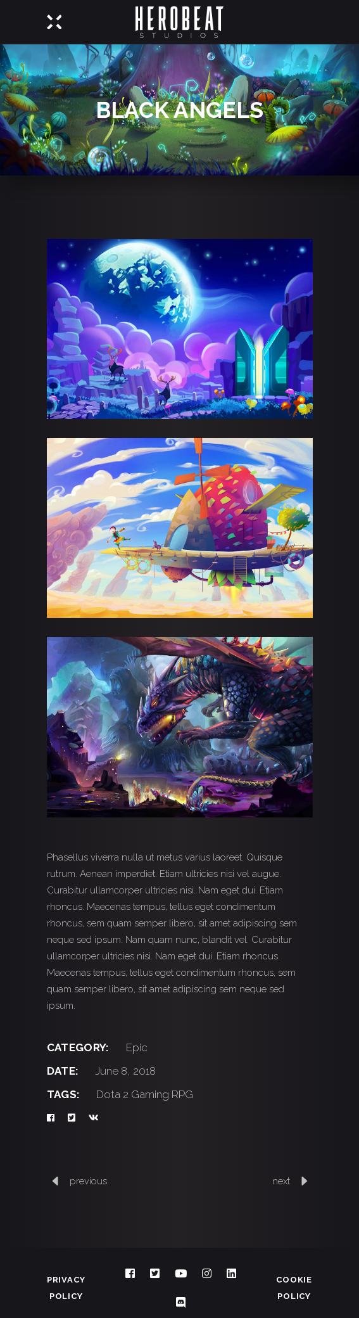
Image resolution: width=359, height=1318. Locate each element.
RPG (182, 1094)
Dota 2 (112, 1094)
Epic (137, 1047)
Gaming (150, 1094)
